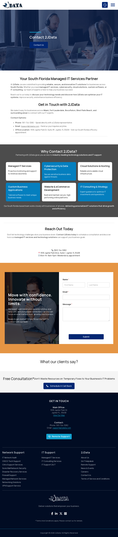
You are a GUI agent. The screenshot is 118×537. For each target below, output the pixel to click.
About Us (85, 457)
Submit (86, 336)
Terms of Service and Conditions (95, 478)
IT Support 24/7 (48, 464)
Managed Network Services (14, 478)
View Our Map (59, 415)
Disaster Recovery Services (14, 471)
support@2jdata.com (62, 428)
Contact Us (39, 45)
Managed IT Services (51, 457)
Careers (84, 471)
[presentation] (86, 332)
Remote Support (59, 436)
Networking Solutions (11, 482)
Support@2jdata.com (30, 126)
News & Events (87, 468)
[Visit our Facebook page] (52, 514)
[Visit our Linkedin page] (56, 514)
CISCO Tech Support (11, 461)
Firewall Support (9, 475)
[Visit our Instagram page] (65, 514)
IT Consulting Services (51, 461)
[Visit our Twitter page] (60, 514)
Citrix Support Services (12, 464)
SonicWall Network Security (14, 468)
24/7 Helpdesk (87, 461)
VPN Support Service (11, 485)
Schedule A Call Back (59, 386)
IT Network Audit (9, 457)
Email (66, 292)
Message (67, 304)
